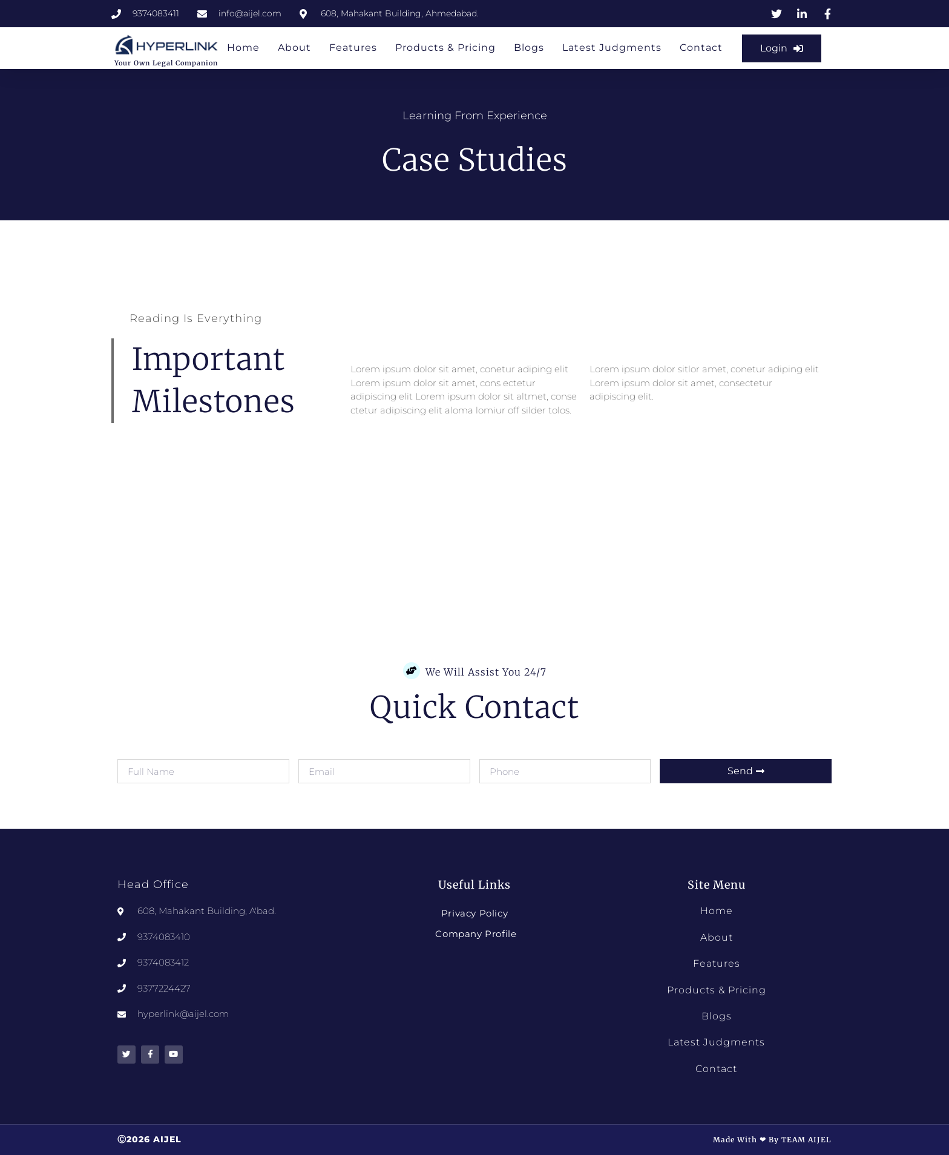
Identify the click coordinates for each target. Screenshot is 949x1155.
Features (353, 47)
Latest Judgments (612, 47)
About (294, 47)
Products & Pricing (445, 47)
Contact (701, 47)
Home (243, 47)
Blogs (529, 47)
